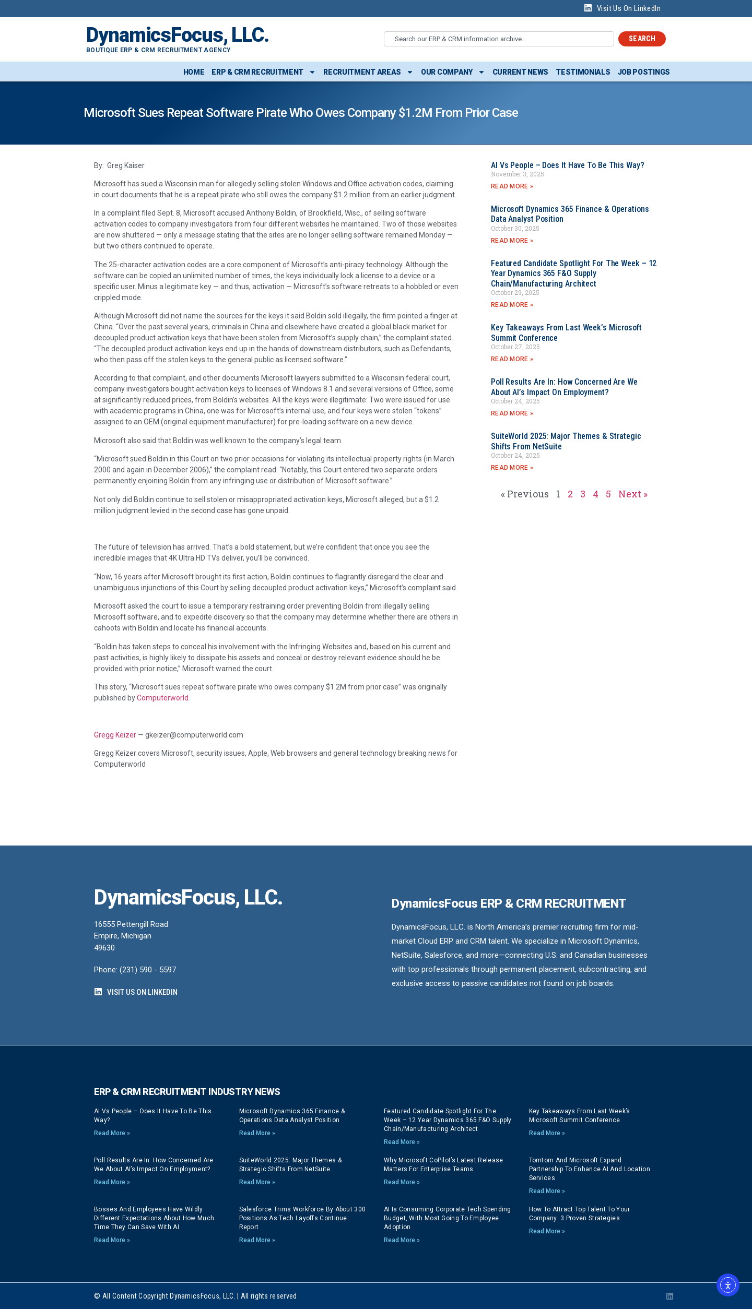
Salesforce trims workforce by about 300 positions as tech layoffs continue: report (302, 1218)
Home (194, 72)
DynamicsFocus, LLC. (177, 34)
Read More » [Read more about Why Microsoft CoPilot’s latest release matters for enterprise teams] (402, 1182)
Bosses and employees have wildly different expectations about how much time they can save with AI (154, 1218)
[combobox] (499, 38)
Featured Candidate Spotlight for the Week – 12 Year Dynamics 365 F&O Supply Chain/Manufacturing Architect (573, 273)
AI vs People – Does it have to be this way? (567, 165)
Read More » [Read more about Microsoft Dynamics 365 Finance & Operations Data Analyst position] (512, 240)
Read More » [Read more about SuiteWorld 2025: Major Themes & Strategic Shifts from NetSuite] (512, 467)
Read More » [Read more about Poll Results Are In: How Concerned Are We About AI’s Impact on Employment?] (512, 413)
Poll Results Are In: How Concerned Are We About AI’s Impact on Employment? (564, 387)
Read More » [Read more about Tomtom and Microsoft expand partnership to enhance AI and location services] (547, 1191)
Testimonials (583, 72)
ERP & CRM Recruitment (264, 72)
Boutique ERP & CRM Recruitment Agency (158, 50)
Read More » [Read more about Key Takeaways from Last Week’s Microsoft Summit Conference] (512, 359)
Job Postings (644, 72)
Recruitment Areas (368, 72)
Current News (520, 72)
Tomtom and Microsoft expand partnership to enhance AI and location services (589, 1169)
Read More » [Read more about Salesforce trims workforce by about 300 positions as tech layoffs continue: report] (257, 1240)
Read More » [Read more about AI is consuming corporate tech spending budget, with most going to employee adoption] (402, 1240)
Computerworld (163, 698)
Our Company (453, 72)
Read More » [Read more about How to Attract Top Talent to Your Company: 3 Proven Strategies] (547, 1231)
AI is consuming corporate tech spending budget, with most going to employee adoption (447, 1218)
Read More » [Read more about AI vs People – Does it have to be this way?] (512, 186)
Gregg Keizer (115, 735)
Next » (633, 493)
